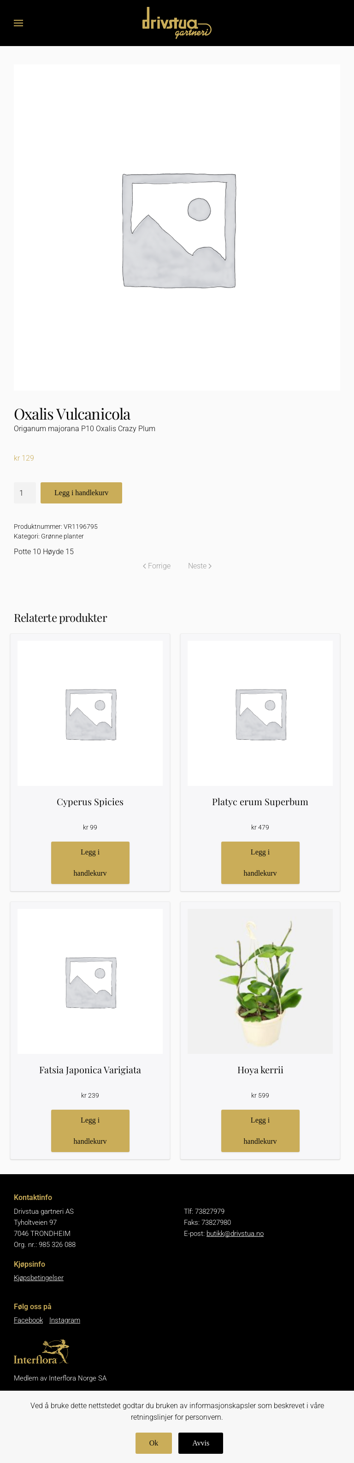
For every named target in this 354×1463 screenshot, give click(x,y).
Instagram (64, 1320)
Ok (154, 1443)
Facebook (28, 1320)
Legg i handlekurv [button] (90, 862)
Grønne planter (62, 536)
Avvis (200, 1443)
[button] (18, 23)
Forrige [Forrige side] (157, 566)
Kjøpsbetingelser (39, 1278)
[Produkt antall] (25, 492)
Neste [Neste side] (200, 566)
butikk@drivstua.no (235, 1233)
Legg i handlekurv (81, 493)
